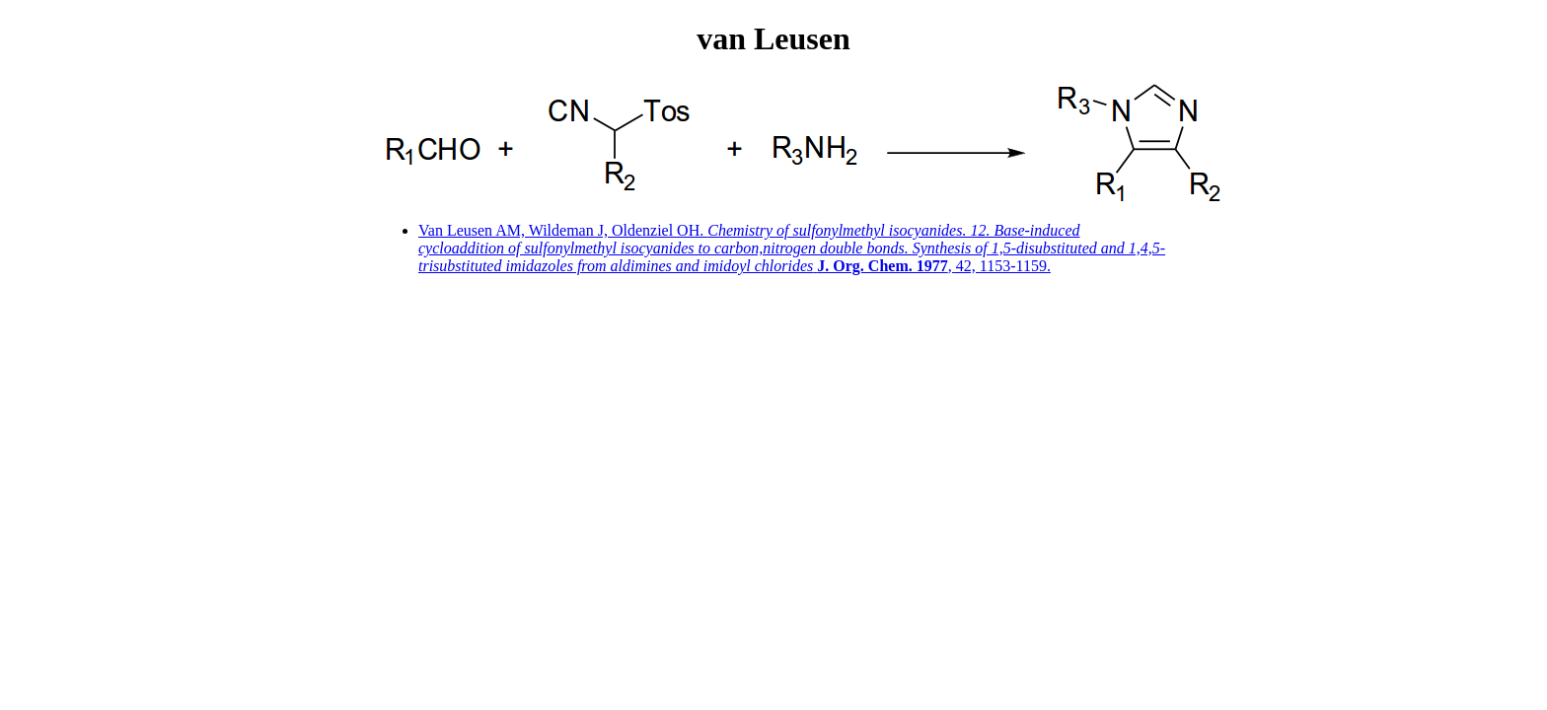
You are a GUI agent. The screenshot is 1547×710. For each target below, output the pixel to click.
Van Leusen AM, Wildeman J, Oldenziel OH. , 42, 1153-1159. (791, 248)
